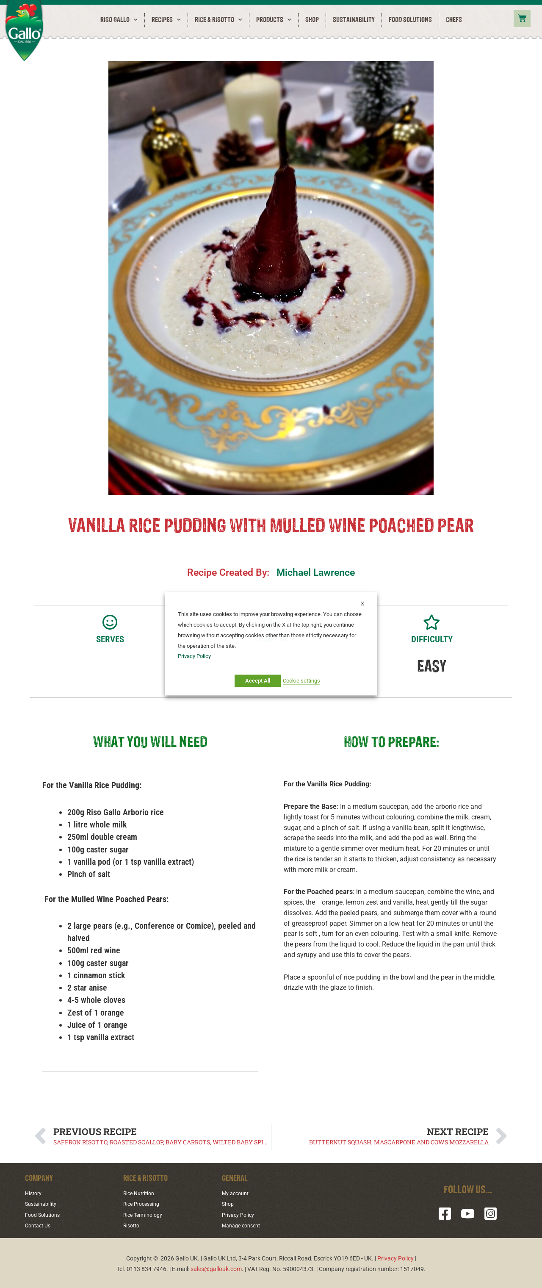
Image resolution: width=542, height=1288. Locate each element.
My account (237, 1193)
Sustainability (354, 20)
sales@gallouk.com (216, 1267)
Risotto (132, 1224)
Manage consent (244, 1224)
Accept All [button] (257, 681)
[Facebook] (445, 1213)
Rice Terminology (145, 1213)
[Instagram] (490, 1213)
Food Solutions (410, 20)
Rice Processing (144, 1203)
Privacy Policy (240, 1213)
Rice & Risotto (218, 20)
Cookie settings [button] (301, 681)
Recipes (166, 20)
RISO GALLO (119, 20)
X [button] (362, 603)
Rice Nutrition (141, 1193)
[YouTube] (467, 1213)
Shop (312, 20)
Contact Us (39, 1224)
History (34, 1193)
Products (273, 20)
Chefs (454, 20)
